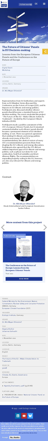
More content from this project (24, 222)
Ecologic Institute (9, 315)
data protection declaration (28, 433)
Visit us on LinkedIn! (18, 416)
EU (10, 375)
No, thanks (14, 437)
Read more (24, 279)
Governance (22, 375)
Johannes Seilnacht (9, 331)
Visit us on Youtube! (24, 416)
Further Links (8, 391)
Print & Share (45, 51)
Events (14, 375)
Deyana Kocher (8, 329)
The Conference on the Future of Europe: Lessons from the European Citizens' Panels (21, 268)
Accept (5, 437)
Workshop (6, 70)
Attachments (8, 382)
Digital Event (7, 68)
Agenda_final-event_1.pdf (14, 386)
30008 (4, 368)
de (36, 4)
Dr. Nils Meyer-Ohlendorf (12, 91)
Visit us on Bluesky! (30, 416)
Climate (5, 375)
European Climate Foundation (14, 308)
